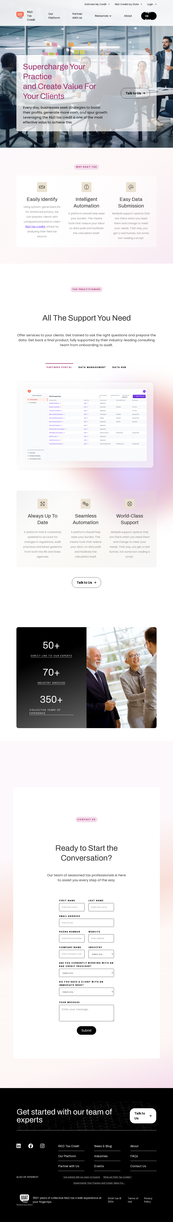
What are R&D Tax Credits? (117, 1177)
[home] (20, 16)
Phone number (69, 931)
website (94, 931)
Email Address (69, 916)
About (128, 16)
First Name (67, 900)
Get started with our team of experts (82, 1177)
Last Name (96, 900)
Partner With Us (77, 16)
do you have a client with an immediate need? (81, 983)
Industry (95, 947)
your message (69, 1002)
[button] (103, 16)
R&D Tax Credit (31, 16)
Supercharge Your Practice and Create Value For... (99, 1183)
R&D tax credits (35, 226)
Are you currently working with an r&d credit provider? (86, 965)
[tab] (59, 367)
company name (70, 947)
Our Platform (54, 16)
